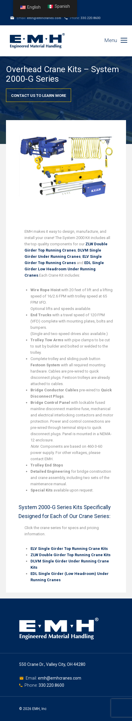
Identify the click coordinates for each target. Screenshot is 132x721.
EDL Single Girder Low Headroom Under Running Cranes (64, 269)
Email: (32, 678)
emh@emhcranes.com (44, 18)
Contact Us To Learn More (38, 95)
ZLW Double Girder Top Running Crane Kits (70, 555)
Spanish (59, 6)
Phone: (31, 685)
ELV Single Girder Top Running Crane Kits (69, 548)
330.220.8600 (90, 18)
